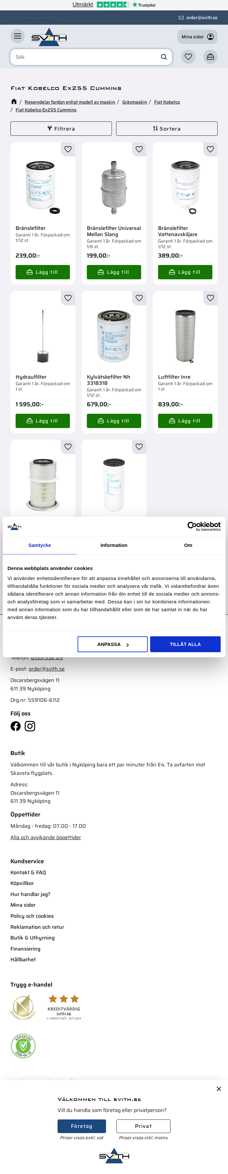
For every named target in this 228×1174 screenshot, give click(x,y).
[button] (17, 36)
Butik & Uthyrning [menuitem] (32, 938)
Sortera (170, 129)
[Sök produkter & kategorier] (91, 57)
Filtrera (64, 129)
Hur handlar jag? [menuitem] (30, 894)
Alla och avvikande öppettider (45, 837)
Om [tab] (188, 545)
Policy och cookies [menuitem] (32, 916)
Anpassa (112, 644)
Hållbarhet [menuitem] (23, 959)
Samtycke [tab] (39, 545)
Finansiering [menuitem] (25, 949)
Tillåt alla (185, 644)
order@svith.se (202, 17)
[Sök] (164, 57)
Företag (82, 1126)
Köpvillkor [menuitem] (22, 883)
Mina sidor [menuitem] (22, 905)
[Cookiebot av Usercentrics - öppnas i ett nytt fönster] (192, 526)
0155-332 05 (47, 657)
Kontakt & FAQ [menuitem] (28, 872)
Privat (143, 1126)
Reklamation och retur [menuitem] (37, 927)
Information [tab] (114, 545)
